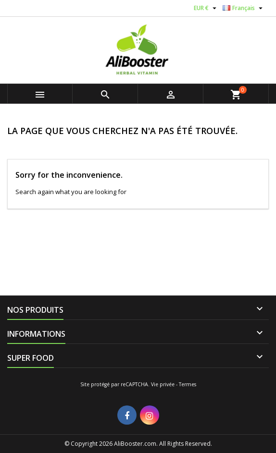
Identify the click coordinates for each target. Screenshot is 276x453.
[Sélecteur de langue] (244, 8)
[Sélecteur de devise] (206, 8)
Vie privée (163, 384)
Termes (187, 384)
